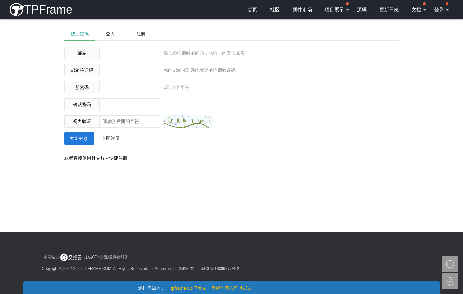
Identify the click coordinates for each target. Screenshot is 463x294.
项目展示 (337, 7)
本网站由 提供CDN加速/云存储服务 (86, 257)
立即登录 (79, 138)
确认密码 (82, 104)
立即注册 (111, 138)
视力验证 (82, 121)
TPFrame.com (163, 268)
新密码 (82, 87)
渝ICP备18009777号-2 (219, 268)
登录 (441, 7)
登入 (110, 33)
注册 (140, 33)
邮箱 (81, 53)
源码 (362, 9)
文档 (419, 7)
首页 (252, 9)
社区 (275, 9)
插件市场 (302, 9)
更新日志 (389, 9)
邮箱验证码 (82, 70)
